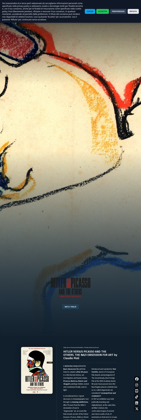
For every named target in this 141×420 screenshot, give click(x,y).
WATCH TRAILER (70, 307)
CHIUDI (90, 11)
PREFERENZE (118, 11)
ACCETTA (102, 11)
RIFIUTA (133, 11)
